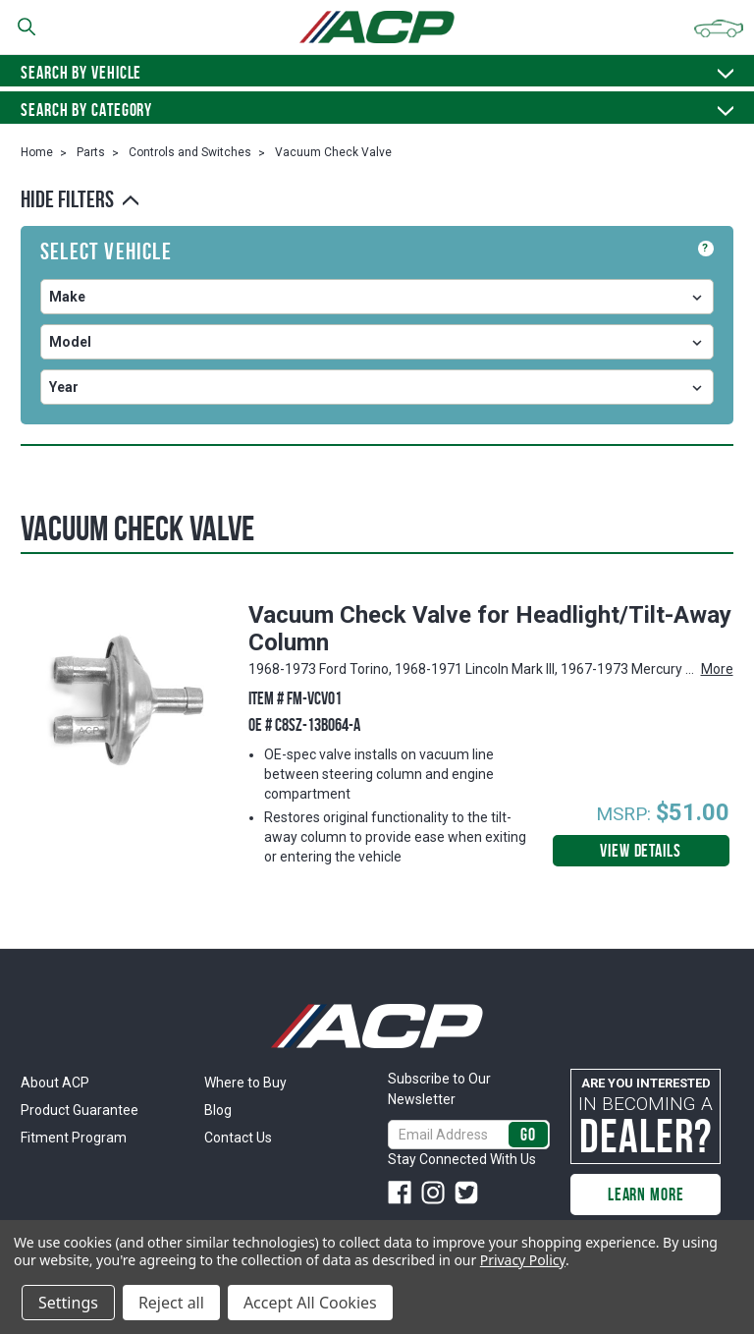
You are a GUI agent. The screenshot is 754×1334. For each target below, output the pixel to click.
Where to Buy (245, 1082)
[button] (377, 199)
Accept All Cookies (310, 1302)
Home (37, 152)
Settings (68, 1302)
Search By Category (377, 110)
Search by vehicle (377, 73)
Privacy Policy (523, 1260)
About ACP (55, 1082)
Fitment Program (74, 1137)
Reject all (171, 1302)
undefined (377, 296)
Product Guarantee (79, 1110)
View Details (640, 851)
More (717, 669)
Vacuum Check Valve (333, 152)
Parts (91, 152)
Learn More (646, 1194)
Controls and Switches (190, 152)
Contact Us (238, 1137)
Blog (218, 1110)
